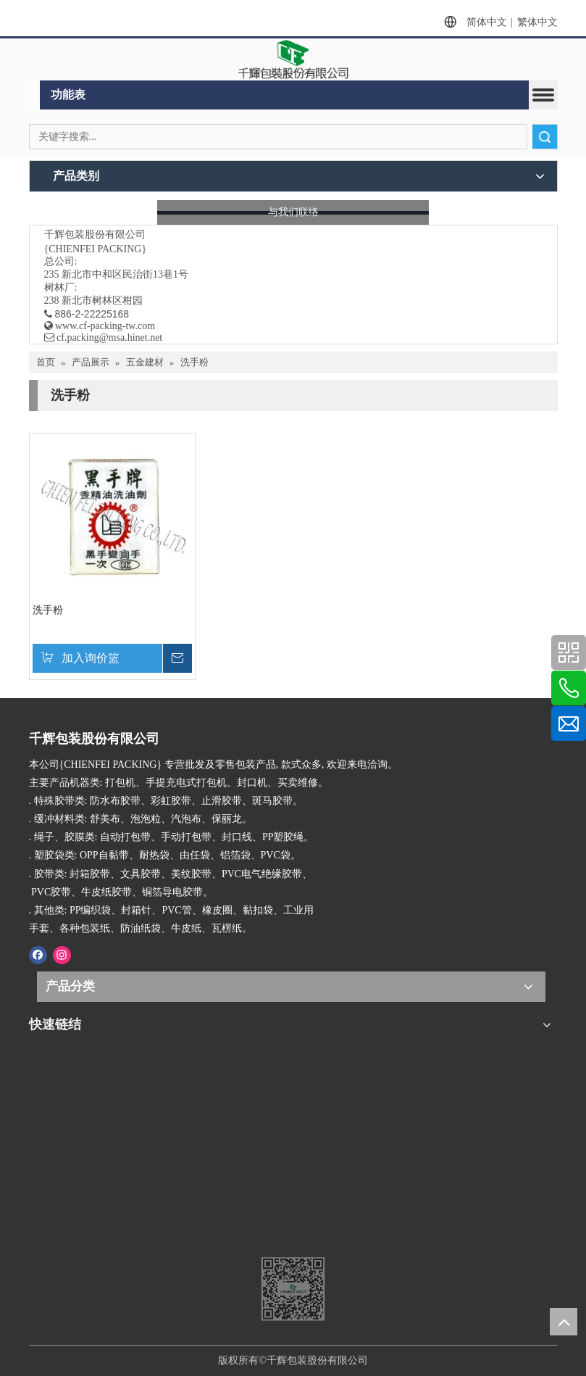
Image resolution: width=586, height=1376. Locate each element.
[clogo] (293, 59)
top (563, 1321)
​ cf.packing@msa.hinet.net (103, 337)
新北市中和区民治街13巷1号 (125, 274)
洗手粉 (48, 610)
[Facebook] (38, 954)
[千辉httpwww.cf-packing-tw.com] (293, 1183)
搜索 (544, 137)
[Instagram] (62, 954)
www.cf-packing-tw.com (105, 325)
